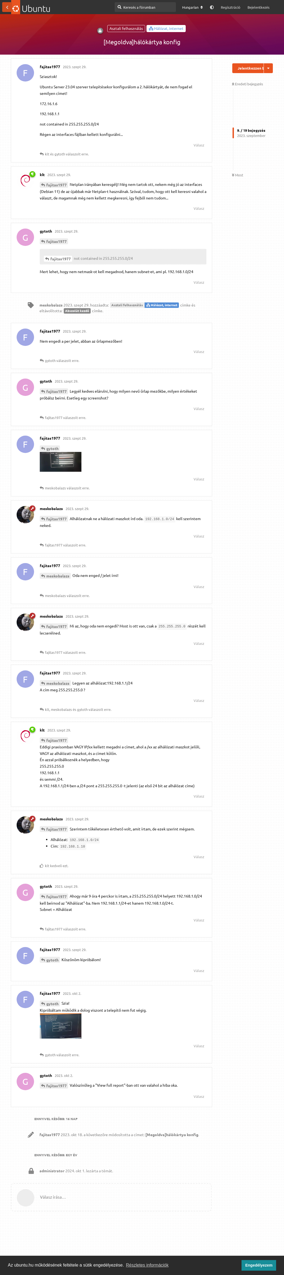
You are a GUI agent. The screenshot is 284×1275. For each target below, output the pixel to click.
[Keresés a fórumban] (145, 7)
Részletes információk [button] (147, 1265)
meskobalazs (57, 575)
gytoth (52, 448)
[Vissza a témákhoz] (7, 7)
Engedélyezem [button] (259, 1265)
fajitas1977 (56, 184)
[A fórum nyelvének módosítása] (192, 7)
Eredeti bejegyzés (247, 84)
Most (237, 175)
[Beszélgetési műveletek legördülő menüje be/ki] (268, 68)
